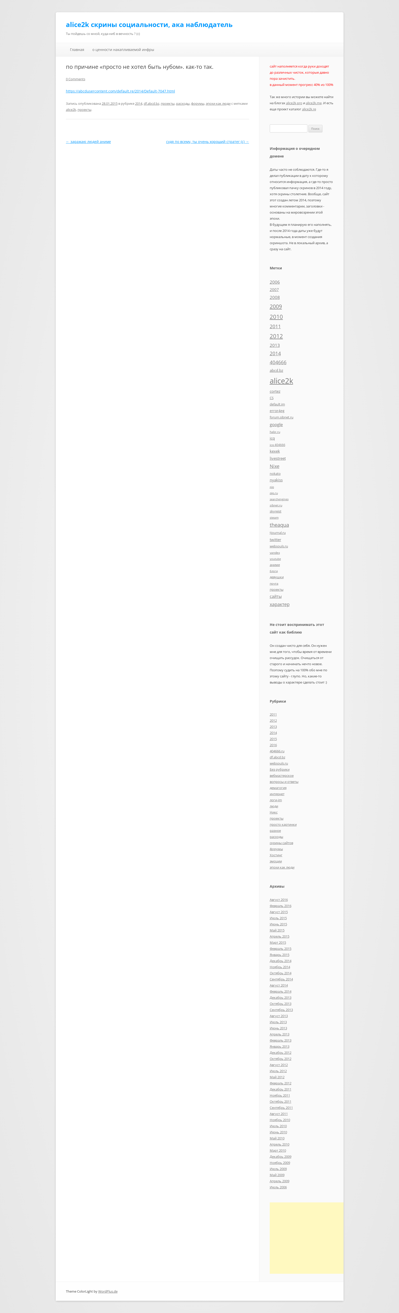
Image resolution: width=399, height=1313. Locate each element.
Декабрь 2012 (280, 1052)
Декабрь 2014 (280, 961)
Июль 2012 (278, 1071)
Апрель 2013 (279, 1034)
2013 (273, 726)
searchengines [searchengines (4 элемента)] (279, 499)
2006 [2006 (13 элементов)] (275, 282)
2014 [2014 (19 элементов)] (275, 353)
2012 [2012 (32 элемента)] (276, 336)
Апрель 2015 (279, 936)
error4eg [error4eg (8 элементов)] (277, 410)
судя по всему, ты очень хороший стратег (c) (207, 141)
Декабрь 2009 (280, 1156)
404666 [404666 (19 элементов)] (278, 362)
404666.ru (277, 751)
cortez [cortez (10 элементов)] (275, 391)
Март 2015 (278, 942)
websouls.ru (279, 763)
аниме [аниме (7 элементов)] (275, 564)
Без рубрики (280, 769)
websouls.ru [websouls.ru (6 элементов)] (279, 546)
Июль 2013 (278, 1022)
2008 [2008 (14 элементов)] (275, 297)
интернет (277, 794)
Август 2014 (279, 985)
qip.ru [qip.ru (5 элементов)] (274, 493)
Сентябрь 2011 (281, 1107)
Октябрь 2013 (280, 1003)
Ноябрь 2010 (280, 1120)
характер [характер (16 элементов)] (280, 604)
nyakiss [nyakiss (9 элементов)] (276, 479)
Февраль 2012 (280, 1083)
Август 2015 (279, 912)
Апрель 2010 (279, 1144)
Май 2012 (277, 1077)
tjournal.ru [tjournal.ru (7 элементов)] (278, 532)
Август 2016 (279, 899)
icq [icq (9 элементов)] (272, 438)
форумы (197, 103)
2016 (273, 745)
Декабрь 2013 (280, 997)
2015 (273, 739)
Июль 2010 (278, 1126)
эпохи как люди (218, 103)
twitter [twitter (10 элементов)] (275, 539)
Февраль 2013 (280, 1040)
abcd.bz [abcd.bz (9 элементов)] (276, 370)
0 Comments (75, 79)
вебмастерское (282, 775)
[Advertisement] (312, 1238)
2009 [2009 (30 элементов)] (276, 306)
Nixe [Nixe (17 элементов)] (274, 466)
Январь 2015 (279, 954)
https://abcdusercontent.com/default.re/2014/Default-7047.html (120, 91)
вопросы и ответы (284, 781)
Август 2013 (279, 1016)
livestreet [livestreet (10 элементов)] (278, 458)
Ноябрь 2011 (280, 1095)
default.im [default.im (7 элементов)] (277, 404)
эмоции (276, 861)
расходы (183, 103)
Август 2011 (279, 1113)
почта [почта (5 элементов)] (274, 583)
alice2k (71, 109)
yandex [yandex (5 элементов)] (275, 552)
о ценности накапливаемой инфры (123, 49)
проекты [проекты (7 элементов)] (276, 589)
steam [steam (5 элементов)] (274, 517)
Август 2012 (279, 1064)
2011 (273, 714)
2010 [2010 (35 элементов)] (276, 317)
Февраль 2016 (280, 905)
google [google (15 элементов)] (276, 424)
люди (274, 806)
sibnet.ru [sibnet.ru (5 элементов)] (276, 505)
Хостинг (276, 855)
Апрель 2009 (279, 1181)
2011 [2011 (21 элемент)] (275, 326)
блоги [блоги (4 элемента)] (274, 571)
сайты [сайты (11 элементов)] (276, 596)
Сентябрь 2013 (281, 1009)
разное (275, 830)
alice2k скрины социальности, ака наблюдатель (149, 24)
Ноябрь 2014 (280, 967)
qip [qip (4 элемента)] (272, 487)
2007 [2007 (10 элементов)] (274, 289)
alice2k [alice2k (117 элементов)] (281, 381)
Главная (77, 49)
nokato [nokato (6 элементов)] (275, 473)
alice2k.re (309, 109)
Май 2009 (277, 1175)
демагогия (278, 787)
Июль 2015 (278, 918)
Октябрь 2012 (280, 1058)
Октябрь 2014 (280, 973)
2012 (273, 720)
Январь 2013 (279, 1046)
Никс (274, 812)
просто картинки (283, 824)
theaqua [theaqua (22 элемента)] (279, 524)
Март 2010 (278, 1150)
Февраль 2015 (280, 948)
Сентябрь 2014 (281, 979)
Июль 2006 (278, 1187)
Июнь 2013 (278, 1028)
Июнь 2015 (278, 924)
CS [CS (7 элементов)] (272, 398)
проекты (168, 103)
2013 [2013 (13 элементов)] (275, 345)
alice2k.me (314, 103)
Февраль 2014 (280, 991)
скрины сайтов (281, 843)
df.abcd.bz (151, 103)
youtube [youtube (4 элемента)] (275, 559)
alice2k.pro (294, 103)
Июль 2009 (278, 1168)
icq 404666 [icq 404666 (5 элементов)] (277, 445)
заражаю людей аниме (88, 141)
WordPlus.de (108, 1291)
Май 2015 (277, 930)
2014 (138, 103)
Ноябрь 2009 (280, 1162)
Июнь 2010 (278, 1132)
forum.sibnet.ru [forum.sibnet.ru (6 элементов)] (281, 417)
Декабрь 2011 (280, 1089)
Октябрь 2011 (280, 1101)
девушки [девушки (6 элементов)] (277, 577)
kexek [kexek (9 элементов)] (275, 451)
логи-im (276, 800)
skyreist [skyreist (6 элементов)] (275, 511)
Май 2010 (277, 1138)
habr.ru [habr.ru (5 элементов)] (275, 432)
